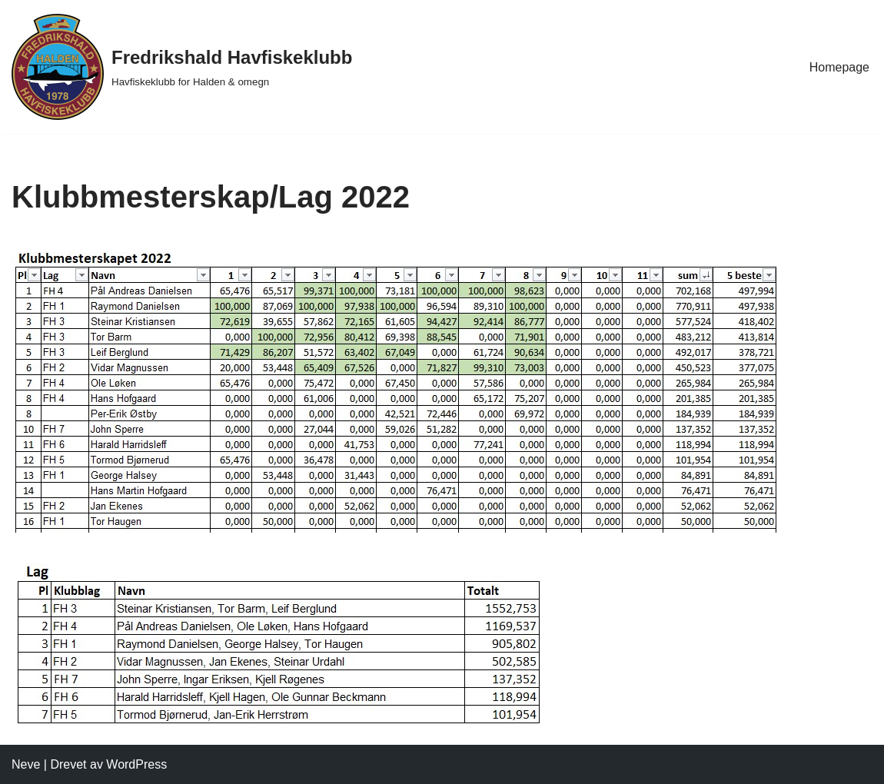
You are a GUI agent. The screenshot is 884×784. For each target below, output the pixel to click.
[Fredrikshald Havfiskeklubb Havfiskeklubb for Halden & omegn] (182, 67)
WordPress (136, 764)
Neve (26, 764)
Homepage (839, 67)
